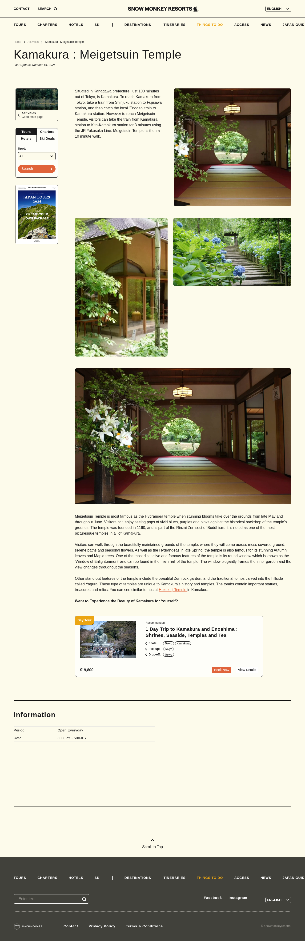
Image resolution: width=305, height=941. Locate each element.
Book (221, 670)
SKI (98, 25)
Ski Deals (47, 138)
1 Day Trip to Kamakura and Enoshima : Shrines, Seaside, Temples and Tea (191, 632)
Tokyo (168, 643)
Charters (47, 132)
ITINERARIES (173, 25)
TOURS (20, 25)
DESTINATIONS (137, 25)
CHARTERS (47, 25)
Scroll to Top (152, 844)
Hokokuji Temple (173, 590)
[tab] (26, 131)
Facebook (213, 898)
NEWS (266, 25)
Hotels (26, 138)
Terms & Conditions (144, 926)
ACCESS (241, 25)
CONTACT (21, 9)
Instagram (238, 898)
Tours (26, 132)
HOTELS (76, 25)
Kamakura (183, 643)
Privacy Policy (101, 926)
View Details (247, 670)
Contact (71, 926)
